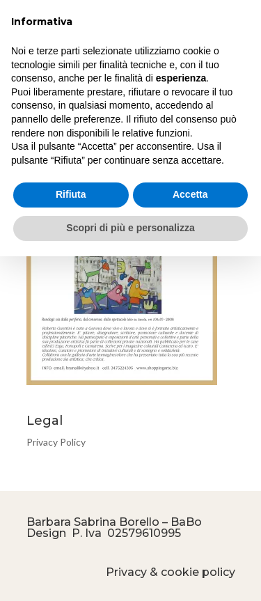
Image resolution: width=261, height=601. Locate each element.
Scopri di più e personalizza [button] (130, 227)
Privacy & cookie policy (170, 572)
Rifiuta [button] (71, 194)
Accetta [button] (190, 194)
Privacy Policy (56, 442)
